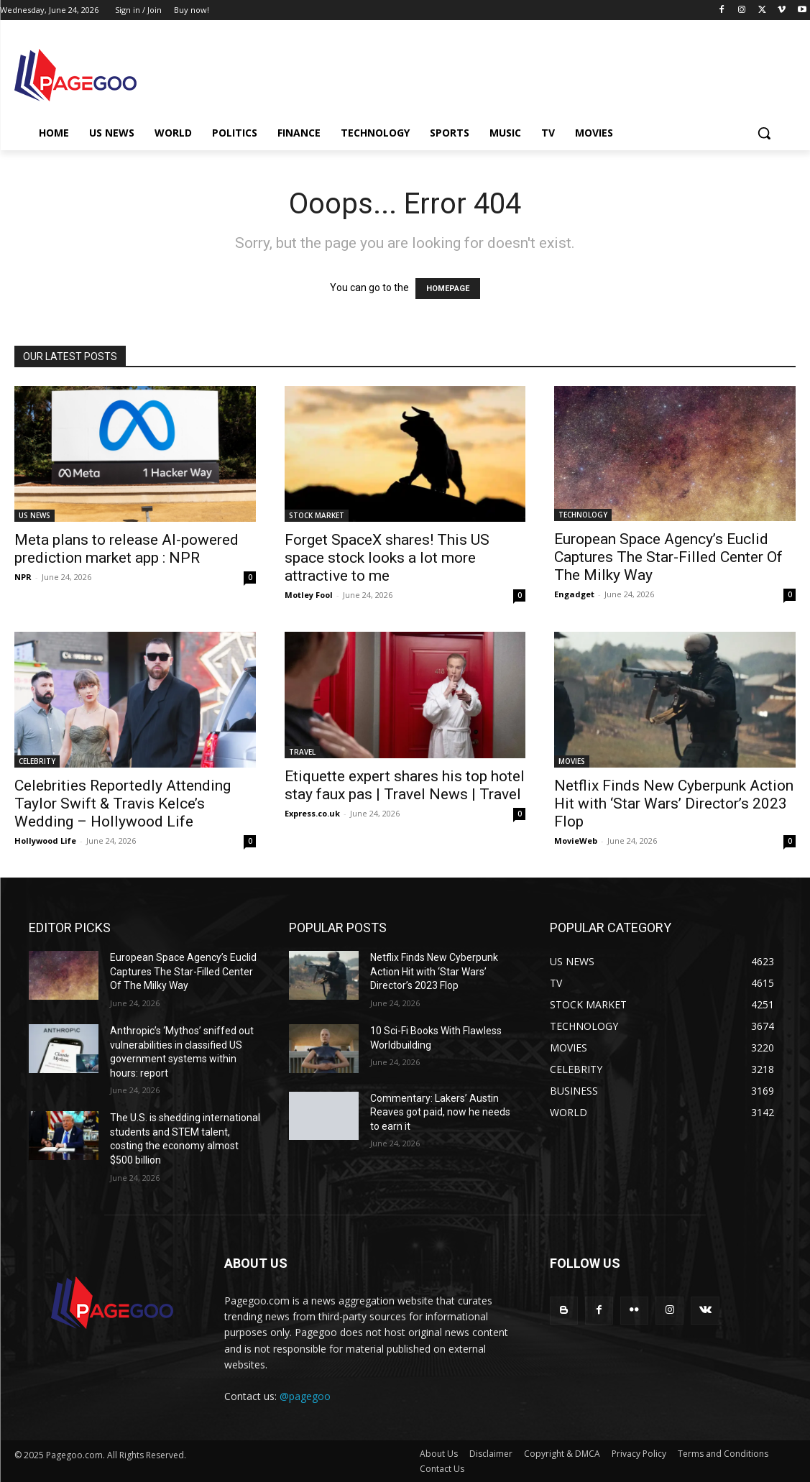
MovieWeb (575, 840)
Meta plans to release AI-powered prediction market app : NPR (126, 548)
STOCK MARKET (316, 515)
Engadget (574, 594)
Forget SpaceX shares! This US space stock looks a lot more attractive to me (387, 557)
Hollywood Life (45, 840)
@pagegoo (305, 1396)
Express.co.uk (312, 813)
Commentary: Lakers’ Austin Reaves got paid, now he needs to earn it (440, 1112)
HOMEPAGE (447, 288)
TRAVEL (302, 752)
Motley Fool (309, 594)
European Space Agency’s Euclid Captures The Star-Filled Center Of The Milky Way (668, 557)
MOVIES (571, 761)
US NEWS (34, 515)
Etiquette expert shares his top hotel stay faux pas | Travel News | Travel (405, 785)
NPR (23, 576)
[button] (764, 133)
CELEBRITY (37, 761)
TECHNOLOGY (582, 515)
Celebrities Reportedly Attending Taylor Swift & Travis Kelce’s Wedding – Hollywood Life (122, 803)
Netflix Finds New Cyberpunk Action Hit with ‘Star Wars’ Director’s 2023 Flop (673, 803)
